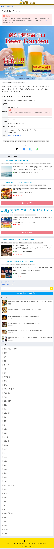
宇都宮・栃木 (7, 377)
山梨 (5, 429)
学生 (2, 242)
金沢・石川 (7, 413)
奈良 (5, 457)
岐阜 (5, 425)
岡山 (5, 482)
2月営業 (32, 163)
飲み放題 (36, 141)
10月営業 (12, 141)
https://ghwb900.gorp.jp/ (14, 135)
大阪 (5, 461)
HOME (27, 542)
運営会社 (9, 545)
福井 (5, 417)
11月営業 (19, 141)
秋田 (5, 361)
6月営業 (14, 185)
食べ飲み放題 (40, 242)
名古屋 (6, 437)
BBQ (18, 185)
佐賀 (5, 506)
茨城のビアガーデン (7, 284)
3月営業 (37, 163)
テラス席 (18, 264)
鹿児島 (6, 530)
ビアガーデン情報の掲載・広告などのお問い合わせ (25, 545)
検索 (51, 288)
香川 (5, 466)
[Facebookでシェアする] (24, 150)
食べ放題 (35, 242)
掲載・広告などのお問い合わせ (27, 293)
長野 (5, 421)
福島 (5, 373)
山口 (5, 502)
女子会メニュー (4, 185)
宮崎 (5, 522)
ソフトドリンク (27, 163)
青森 (5, 353)
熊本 (5, 526)
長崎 (5, 518)
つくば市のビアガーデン (8, 282)
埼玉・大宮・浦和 (9, 389)
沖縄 (5, 534)
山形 (5, 369)
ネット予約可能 (30, 141)
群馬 (5, 381)
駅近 (39, 141)
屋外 (16, 141)
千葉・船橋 (7, 393)
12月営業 (24, 141)
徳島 (5, 474)
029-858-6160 (12, 104)
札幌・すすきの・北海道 (10, 349)
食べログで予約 (27, 203)
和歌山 (6, 445)
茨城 (5, 385)
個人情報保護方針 (42, 545)
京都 (5, 453)
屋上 (8, 141)
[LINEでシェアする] (37, 150)
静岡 (5, 433)
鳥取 (5, 490)
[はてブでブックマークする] (30, 150)
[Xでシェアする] (17, 150)
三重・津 (6, 441)
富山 (5, 409)
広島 (5, 498)
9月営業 (4, 141)
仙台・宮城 (7, 365)
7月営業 (43, 141)
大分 (5, 510)
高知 (5, 478)
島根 (5, 494)
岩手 (5, 357)
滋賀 (5, 449)
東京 (5, 397)
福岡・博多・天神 (9, 514)
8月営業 (47, 141)
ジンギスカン (12, 264)
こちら (47, 20)
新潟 (5, 405)
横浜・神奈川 (7, 401)
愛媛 (5, 470)
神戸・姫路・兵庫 (9, 486)
